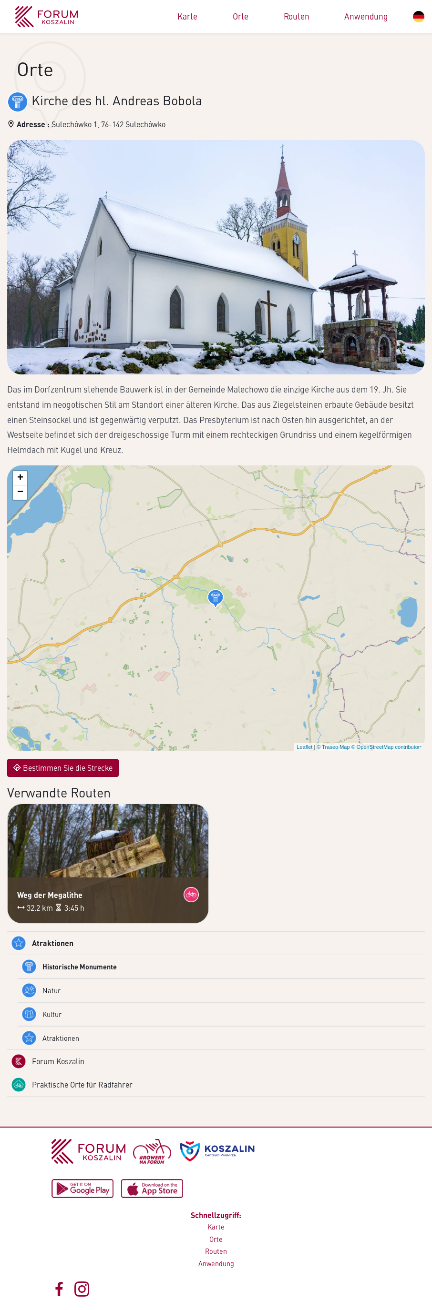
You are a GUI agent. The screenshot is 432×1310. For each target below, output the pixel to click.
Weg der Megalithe (49, 894)
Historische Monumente (69, 966)
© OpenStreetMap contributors (386, 747)
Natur (41, 990)
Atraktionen (42, 943)
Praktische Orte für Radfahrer (72, 1084)
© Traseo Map (333, 747)
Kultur (41, 1014)
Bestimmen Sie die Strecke (63, 768)
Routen (296, 16)
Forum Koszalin (47, 1061)
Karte (187, 16)
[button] (215, 598)
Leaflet (304, 747)
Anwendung (366, 16)
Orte (240, 16)
